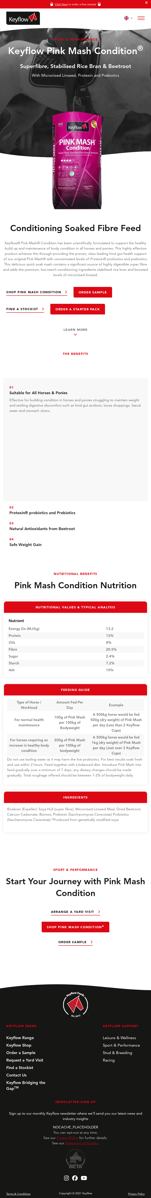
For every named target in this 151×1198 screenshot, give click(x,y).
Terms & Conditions (18, 1194)
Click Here (61, 4)
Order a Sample (20, 1052)
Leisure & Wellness (119, 1037)
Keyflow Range (20, 1037)
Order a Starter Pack (77, 309)
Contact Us (16, 1075)
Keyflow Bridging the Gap (25, 1085)
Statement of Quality (81, 1143)
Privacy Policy (67, 1137)
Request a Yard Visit (24, 1060)
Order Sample (93, 292)
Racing (109, 1060)
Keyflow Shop (18, 1045)
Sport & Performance (121, 1045)
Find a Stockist (23, 309)
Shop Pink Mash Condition (34, 292)
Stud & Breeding (117, 1052)
